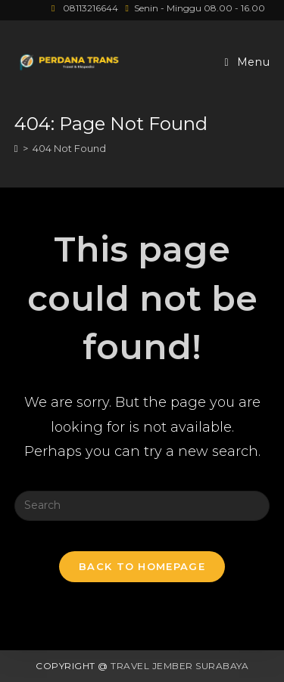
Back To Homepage (142, 566)
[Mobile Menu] (247, 62)
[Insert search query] (142, 506)
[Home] (16, 148)
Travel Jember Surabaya (179, 665)
